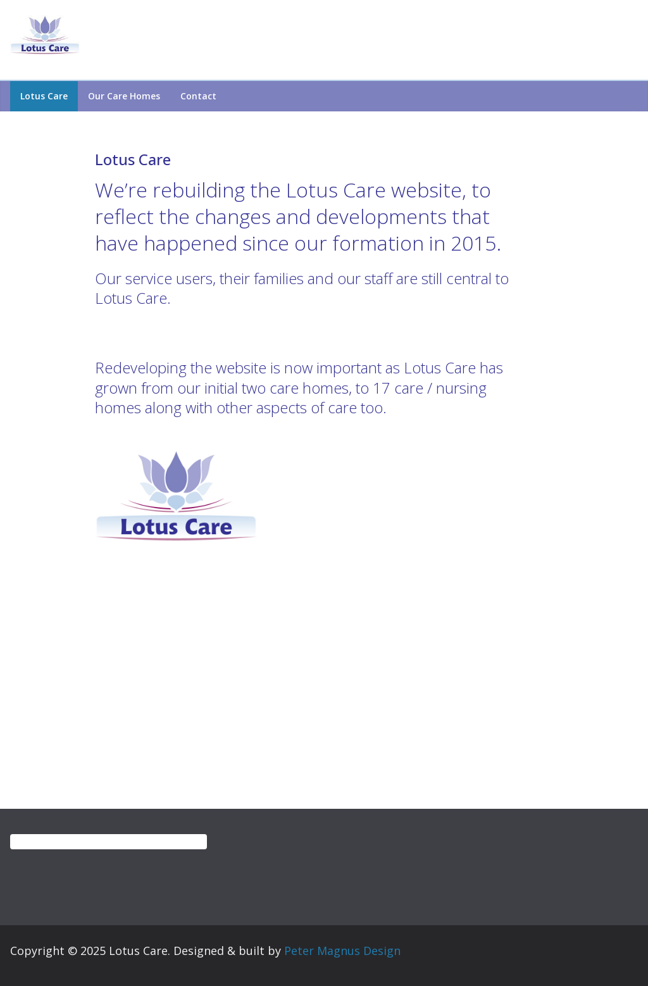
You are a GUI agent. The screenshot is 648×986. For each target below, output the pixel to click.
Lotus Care (44, 96)
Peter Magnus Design (342, 950)
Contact (198, 96)
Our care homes (124, 96)
